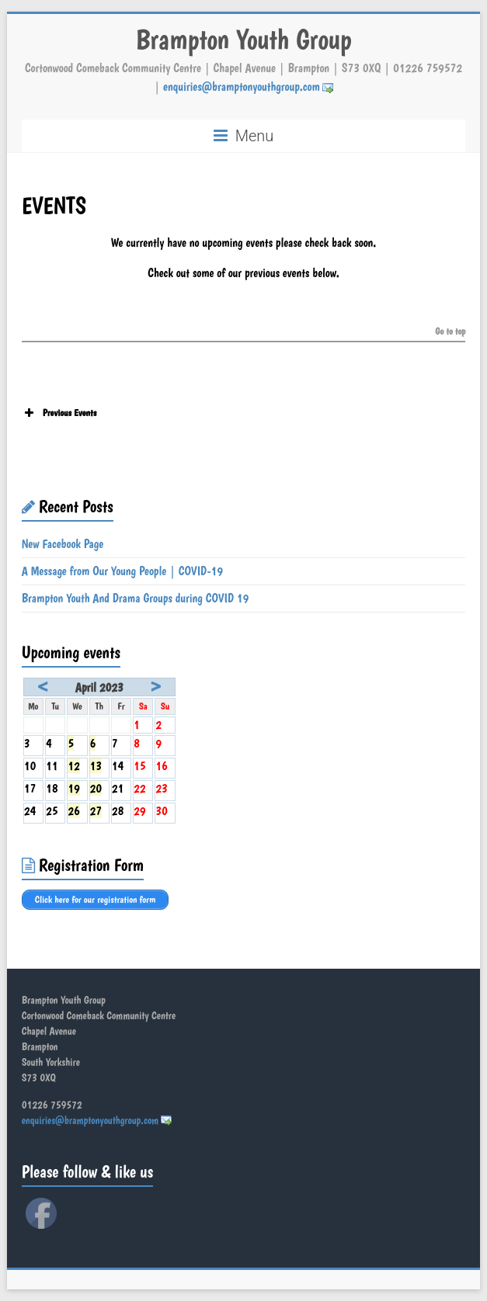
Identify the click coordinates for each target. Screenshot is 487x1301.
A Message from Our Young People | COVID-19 (122, 571)
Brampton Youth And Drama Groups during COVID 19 (135, 598)
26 (74, 810)
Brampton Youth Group (243, 39)
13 (96, 765)
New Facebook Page (63, 543)
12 (74, 765)
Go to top (450, 332)
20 (96, 788)
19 (74, 788)
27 (96, 810)
